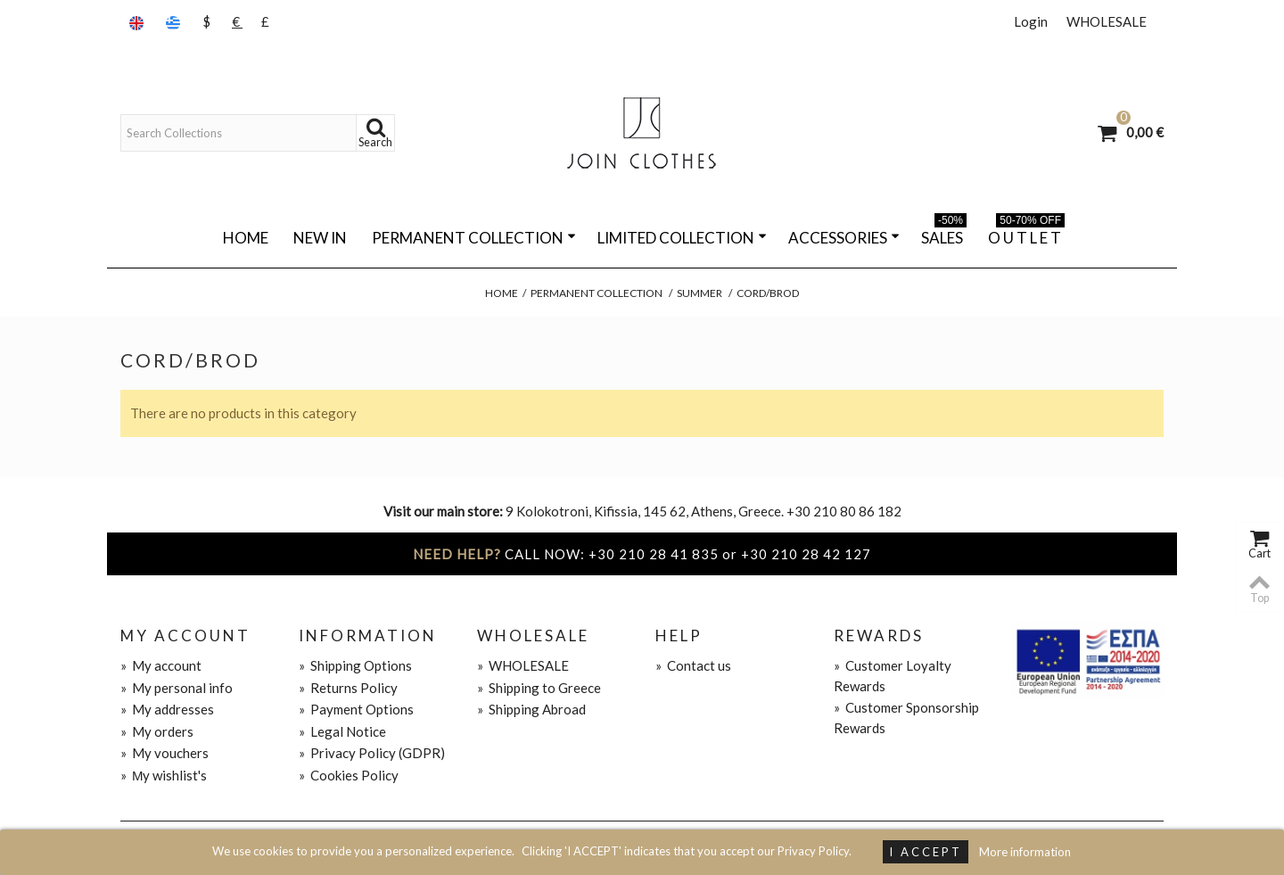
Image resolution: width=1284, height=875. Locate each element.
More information (1025, 852)
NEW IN (320, 237)
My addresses (167, 709)
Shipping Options (355, 665)
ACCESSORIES (844, 237)
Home (245, 237)
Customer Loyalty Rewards (892, 675)
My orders (156, 731)
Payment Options (356, 709)
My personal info (176, 688)
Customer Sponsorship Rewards (906, 717)
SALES (944, 234)
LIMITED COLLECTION (682, 237)
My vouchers (164, 753)
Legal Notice (342, 731)
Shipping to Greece (539, 688)
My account (161, 665)
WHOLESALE (1106, 21)
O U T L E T (1026, 234)
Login (1031, 21)
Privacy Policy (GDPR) (372, 753)
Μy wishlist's (164, 775)
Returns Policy (348, 688)
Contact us (693, 665)
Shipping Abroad (531, 709)
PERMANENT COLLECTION (474, 237)
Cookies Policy (349, 775)
